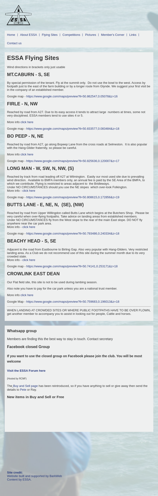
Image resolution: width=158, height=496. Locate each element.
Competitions (71, 35)
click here (27, 122)
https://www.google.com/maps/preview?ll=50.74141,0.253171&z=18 (72, 266)
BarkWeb (55, 476)
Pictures (90, 35)
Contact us (14, 43)
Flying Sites (50, 35)
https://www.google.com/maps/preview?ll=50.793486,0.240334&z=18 (72, 233)
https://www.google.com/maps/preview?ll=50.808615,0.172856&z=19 (72, 197)
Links (132, 35)
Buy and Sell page (26, 386)
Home (11, 35)
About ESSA (28, 35)
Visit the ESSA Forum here (26, 370)
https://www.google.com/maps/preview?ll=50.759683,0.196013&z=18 (72, 301)
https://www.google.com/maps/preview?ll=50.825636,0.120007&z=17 (72, 161)
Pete (23, 389)
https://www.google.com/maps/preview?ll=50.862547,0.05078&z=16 (72, 96)
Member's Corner (112, 35)
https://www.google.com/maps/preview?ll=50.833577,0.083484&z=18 (72, 128)
